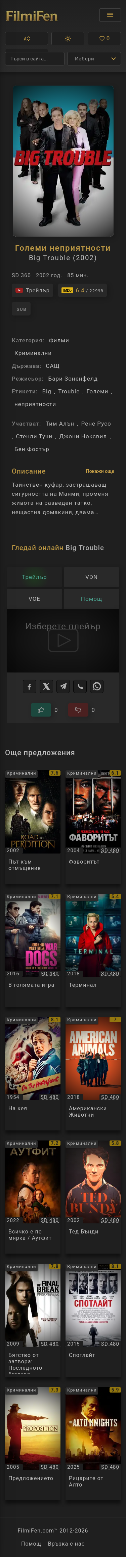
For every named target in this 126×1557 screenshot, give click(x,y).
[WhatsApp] (96, 686)
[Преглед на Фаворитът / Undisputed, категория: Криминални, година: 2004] (93, 827)
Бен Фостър (31, 449)
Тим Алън (60, 423)
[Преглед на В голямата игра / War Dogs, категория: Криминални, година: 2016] (32, 950)
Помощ (31, 1544)
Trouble (69, 391)
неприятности (35, 404)
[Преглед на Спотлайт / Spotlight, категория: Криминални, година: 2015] (93, 1320)
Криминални (33, 353)
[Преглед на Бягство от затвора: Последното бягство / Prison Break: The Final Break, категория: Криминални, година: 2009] (32, 1320)
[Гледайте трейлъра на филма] (32, 290)
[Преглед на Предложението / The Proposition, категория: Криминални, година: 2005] (32, 1444)
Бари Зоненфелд (73, 378)
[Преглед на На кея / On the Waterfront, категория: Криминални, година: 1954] (32, 1073)
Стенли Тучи (34, 436)
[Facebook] (29, 686)
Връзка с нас (66, 1544)
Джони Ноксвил (83, 436)
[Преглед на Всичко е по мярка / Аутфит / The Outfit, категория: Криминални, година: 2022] (32, 1197)
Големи (98, 391)
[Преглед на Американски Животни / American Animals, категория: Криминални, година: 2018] (93, 1073)
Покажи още (100, 471)
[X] (46, 686)
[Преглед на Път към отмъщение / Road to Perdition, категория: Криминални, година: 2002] (32, 827)
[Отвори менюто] (110, 15)
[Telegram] (63, 686)
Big (46, 391)
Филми (59, 340)
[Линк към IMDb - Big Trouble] (82, 290)
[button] (26, 38)
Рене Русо (96, 423)
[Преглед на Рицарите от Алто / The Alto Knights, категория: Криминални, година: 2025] (93, 1444)
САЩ (53, 365)
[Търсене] (35, 58)
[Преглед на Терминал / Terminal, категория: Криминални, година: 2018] (93, 950)
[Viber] (80, 686)
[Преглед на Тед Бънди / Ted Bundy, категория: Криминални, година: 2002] (93, 1197)
